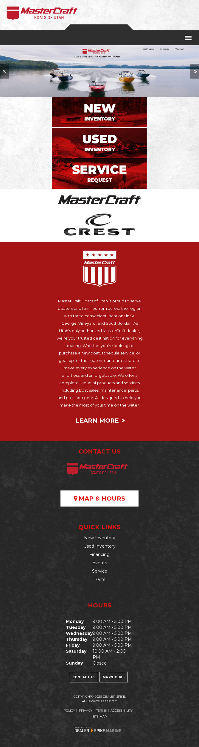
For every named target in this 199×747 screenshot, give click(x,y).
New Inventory (99, 537)
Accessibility (122, 710)
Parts (99, 579)
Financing (99, 554)
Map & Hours (99, 498)
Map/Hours (114, 677)
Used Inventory (99, 546)
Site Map (99, 716)
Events (99, 562)
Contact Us (84, 677)
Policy (69, 710)
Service (99, 571)
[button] (4, 71)
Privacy (85, 710)
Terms (101, 710)
